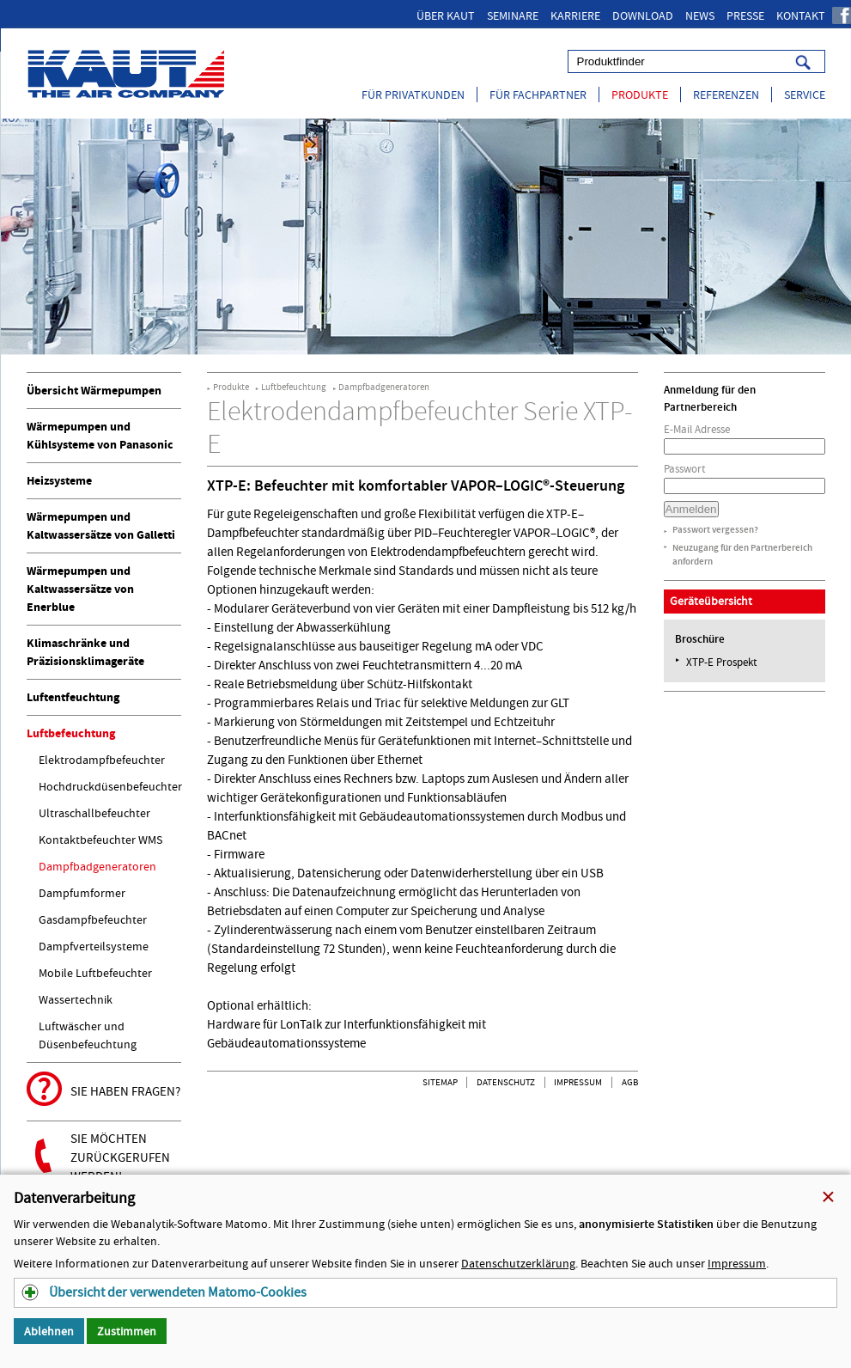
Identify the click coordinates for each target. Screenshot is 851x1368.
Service (804, 94)
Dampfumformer (82, 893)
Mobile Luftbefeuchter (95, 972)
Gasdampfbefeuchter (93, 919)
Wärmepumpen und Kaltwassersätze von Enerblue (80, 589)
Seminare (512, 15)
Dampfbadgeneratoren (97, 866)
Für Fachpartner (538, 94)
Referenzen (726, 94)
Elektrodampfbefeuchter (102, 759)
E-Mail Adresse (697, 429)
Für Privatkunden (413, 94)
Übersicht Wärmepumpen (94, 390)
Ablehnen (49, 1331)
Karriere (575, 15)
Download (642, 15)
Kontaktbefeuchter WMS (100, 839)
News (699, 15)
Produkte (639, 94)
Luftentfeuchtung (73, 697)
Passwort (684, 468)
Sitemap (440, 1082)
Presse (745, 15)
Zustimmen (126, 1331)
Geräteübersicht (711, 600)
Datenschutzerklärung (518, 1263)
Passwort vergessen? (715, 529)
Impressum (578, 1082)
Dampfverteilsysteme (94, 946)
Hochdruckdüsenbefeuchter (110, 786)
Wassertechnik (75, 999)
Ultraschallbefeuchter (94, 813)
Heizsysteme (59, 481)
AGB (630, 1082)
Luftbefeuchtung (71, 733)
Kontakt (800, 15)
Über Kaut (445, 15)
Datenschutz (506, 1082)
